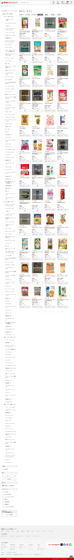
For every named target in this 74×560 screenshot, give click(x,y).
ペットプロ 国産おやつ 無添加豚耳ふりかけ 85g (62, 79)
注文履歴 (57, 3)
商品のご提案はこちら (37, 554)
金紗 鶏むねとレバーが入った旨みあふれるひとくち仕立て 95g (50, 225)
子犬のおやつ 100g (35, 271)
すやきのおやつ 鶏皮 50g (36, 126)
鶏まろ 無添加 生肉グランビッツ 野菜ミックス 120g (62, 296)
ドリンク (30, 546)
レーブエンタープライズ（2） (10, 173)
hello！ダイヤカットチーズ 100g (62, 271)
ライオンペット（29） (10, 117)
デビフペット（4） (9, 415)
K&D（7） (7, 191)
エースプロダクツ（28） (10, 149)
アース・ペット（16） (10, 407)
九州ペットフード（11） (10, 231)
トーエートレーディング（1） (10, 194)
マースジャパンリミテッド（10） (10, 108)
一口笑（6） (7, 26)
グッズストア (28, 536)
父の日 (13, 531)
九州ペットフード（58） (10, 35)
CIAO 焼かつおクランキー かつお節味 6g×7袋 (24, 103)
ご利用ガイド (3, 552)
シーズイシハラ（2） (9, 152)
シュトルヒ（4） (8, 401)
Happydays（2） (8, 332)
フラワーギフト (31, 549)
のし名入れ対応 (7, 494)
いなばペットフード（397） (9, 225)
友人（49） (7, 63)
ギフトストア (12, 536)
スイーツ (20, 549)
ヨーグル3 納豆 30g (48, 199)
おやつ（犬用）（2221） (9, 16)
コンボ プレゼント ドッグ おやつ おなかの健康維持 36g (50, 296)
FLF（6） (7, 301)
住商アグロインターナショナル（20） (10, 54)
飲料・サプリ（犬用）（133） (10, 337)
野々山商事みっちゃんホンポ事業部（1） (10, 182)
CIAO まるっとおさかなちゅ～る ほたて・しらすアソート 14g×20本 (62, 249)
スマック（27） (8, 44)
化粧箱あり (6, 504)
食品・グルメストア (20, 536)
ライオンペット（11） (10, 291)
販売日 (46, 14)
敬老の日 (22, 531)
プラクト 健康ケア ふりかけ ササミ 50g (37, 55)
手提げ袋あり (6, 502)
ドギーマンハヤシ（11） (10, 357)
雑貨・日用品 (12, 549)
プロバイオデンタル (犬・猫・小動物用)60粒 (24, 55)
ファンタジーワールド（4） (10, 449)
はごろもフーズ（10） (10, 264)
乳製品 (39, 544)
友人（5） (7, 246)
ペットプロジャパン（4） (10, 365)
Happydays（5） (8, 176)
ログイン (53, 3)
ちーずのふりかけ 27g (22, 224)
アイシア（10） (8, 228)
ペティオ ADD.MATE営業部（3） (10, 258)
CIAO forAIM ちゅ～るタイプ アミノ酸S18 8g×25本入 (37, 103)
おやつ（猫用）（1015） (9, 201)
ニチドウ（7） (8, 360)
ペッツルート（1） (9, 362)
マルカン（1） (8, 286)
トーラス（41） (8, 352)
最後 (62, 308)
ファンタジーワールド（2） (10, 198)
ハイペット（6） (8, 91)
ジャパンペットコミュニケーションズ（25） (10, 41)
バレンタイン (44, 531)
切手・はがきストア (4, 536)
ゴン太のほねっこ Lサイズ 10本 (24, 174)
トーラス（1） (8, 243)
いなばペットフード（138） (9, 20)
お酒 (38, 546)
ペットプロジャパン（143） (9, 73)
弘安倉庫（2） (8, 383)
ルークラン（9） (8, 169)
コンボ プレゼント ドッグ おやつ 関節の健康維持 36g (37, 150)
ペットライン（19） (9, 208)
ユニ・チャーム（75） (10, 289)
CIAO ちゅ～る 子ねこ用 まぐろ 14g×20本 (62, 103)
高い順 (52, 14)
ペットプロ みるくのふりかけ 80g (50, 30)
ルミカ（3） (7, 392)
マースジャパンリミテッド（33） (10, 282)
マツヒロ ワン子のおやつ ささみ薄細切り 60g (62, 225)
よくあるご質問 (8, 552)
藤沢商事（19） (8, 160)
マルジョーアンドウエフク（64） (10, 101)
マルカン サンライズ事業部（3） (10, 442)
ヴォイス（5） (8, 313)
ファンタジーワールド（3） (10, 386)
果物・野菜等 (31, 544)
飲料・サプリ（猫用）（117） (10, 404)
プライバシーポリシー (29, 554)
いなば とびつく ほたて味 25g (62, 174)
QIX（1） (7, 132)
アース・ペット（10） (10, 32)
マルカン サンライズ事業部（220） (10, 97)
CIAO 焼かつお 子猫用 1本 (49, 102)
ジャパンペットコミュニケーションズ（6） (10, 456)
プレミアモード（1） (9, 389)
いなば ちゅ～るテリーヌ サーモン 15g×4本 (37, 249)
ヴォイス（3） (8, 146)
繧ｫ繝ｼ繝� (67, 3)
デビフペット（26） (9, 58)
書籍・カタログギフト (41, 549)
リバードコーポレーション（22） (10, 120)
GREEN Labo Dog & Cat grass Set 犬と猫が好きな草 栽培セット (24, 200)
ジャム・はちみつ (13, 546)
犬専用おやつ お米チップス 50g (37, 224)
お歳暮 (28, 531)
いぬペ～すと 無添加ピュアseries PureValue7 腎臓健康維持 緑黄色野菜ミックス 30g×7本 (50, 175)
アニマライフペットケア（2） (10, 307)
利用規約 (2, 554)
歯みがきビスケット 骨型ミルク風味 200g (37, 175)
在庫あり (5, 469)
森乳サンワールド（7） (10, 373)
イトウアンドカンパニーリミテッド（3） (10, 214)
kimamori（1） (8, 380)
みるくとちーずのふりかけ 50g (49, 54)
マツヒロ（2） (8, 334)
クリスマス (37, 531)
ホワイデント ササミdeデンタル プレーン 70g (24, 296)
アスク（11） (8, 303)
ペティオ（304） (8, 79)
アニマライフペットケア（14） (10, 140)
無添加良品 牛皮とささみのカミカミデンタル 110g (37, 296)
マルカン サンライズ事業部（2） (10, 377)
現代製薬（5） (8, 342)
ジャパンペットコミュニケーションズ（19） (10, 205)
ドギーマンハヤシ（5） (10, 423)
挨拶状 (5, 499)
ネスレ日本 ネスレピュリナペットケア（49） (10, 252)
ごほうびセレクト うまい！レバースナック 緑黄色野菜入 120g (62, 31)
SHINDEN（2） (8, 179)
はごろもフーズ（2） (9, 157)
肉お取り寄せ (21, 544)
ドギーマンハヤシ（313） (10, 23)
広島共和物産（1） (9, 185)
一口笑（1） (7, 211)
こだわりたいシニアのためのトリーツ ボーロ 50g (50, 79)
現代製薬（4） (8, 412)
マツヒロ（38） (8, 167)
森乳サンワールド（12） (10, 94)
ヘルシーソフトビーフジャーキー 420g (24, 150)
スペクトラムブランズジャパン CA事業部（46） (10, 50)
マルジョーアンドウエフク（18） (10, 276)
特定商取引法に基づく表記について (19, 554)
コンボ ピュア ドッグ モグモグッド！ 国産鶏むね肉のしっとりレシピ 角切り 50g (50, 151)
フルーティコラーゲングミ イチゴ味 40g (50, 127)
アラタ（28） (8, 144)
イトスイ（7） (8, 310)
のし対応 (5, 492)
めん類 (2, 549)
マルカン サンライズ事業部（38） (10, 272)
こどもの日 (7, 531)
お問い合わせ (14, 552)
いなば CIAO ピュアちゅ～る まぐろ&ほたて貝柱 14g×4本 (24, 249)
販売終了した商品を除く (9, 485)
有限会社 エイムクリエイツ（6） (10, 218)
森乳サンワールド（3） (10, 439)
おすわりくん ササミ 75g (36, 78)
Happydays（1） (8, 326)
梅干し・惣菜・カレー (4, 546)
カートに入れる (27, 38)
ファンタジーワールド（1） (10, 319)
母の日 (2, 531)
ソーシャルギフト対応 (8, 506)
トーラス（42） (8, 418)
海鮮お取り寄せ (12, 544)
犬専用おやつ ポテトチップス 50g (62, 54)
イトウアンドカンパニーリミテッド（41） (10, 29)
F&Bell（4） (8, 298)
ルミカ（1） (7, 459)
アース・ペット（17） (10, 340)
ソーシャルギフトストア (36, 536)
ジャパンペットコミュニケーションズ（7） (10, 346)
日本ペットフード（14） (10, 248)
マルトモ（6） (8, 105)
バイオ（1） (7, 154)
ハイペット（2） (8, 371)
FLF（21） (7, 129)
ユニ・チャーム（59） (10, 114)
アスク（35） (8, 137)
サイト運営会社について (9, 554)
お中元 (18, 531)
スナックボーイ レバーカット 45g (62, 126)
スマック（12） (8, 234)
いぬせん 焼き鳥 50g (22, 126)
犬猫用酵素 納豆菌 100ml (61, 199)
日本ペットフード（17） (10, 70)
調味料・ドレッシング (22, 546)
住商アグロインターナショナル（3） (10, 237)
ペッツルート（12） (9, 262)
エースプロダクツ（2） (10, 329)
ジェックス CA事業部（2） (10, 349)
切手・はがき (3, 544)
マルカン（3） (8, 354)
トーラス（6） (8, 60)
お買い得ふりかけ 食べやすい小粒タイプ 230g (24, 272)
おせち (32, 531)
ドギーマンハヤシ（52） (10, 240)
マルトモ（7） (8, 279)
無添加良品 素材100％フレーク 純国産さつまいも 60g (37, 31)
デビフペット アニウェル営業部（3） (10, 66)
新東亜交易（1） (8, 399)
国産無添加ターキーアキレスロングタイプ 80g (50, 249)
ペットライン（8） (9, 77)
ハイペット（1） (8, 437)
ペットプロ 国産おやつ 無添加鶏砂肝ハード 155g (62, 150)
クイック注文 (62, 3)
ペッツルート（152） (9, 89)
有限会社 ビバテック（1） (10, 368)
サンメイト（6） (8, 47)
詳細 (21, 38)
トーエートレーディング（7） (10, 395)
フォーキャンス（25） (10, 86)
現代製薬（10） (8, 38)
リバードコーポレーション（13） (10, 295)
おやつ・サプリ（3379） (8, 14)
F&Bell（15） (8, 126)
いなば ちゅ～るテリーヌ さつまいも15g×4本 (24, 79)
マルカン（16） (8, 111)
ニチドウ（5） (8, 426)
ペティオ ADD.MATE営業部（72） (10, 83)
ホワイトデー (51, 531)
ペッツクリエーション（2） (10, 163)
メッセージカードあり (8, 497)
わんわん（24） (8, 124)
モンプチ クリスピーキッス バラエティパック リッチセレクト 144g (24, 31)
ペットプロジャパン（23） (9, 268)
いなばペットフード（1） (10, 410)
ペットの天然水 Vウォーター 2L (37, 199)
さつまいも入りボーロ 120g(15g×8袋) (50, 272)
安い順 (59, 14)
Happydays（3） (8, 188)
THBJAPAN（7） (8, 134)
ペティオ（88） (8, 255)
